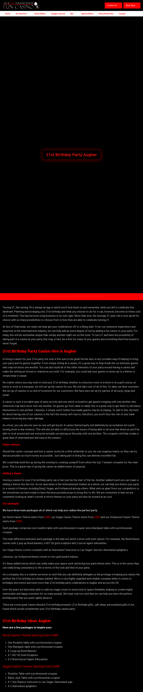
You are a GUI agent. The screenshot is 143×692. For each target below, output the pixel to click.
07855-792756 (99, 296)
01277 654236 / (84, 296)
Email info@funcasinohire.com (52, 296)
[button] (113, 5)
